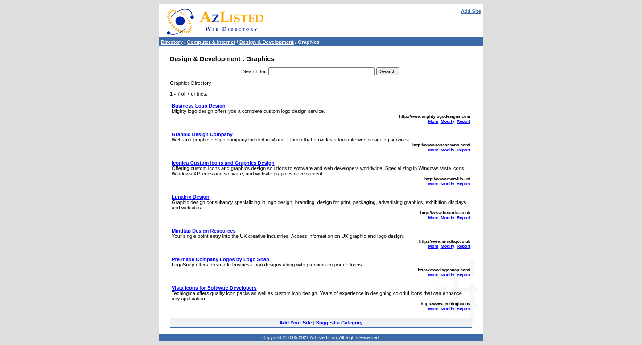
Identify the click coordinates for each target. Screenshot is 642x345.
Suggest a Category (339, 322)
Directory (172, 42)
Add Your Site (295, 322)
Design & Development (266, 42)
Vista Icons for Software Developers (214, 288)
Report (463, 121)
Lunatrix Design (191, 197)
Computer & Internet (211, 42)
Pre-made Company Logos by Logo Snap (220, 259)
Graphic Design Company (202, 134)
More (433, 121)
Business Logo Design (199, 105)
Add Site (471, 11)
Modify (447, 121)
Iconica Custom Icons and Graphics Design (223, 163)
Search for (254, 71)
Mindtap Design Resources (204, 230)
